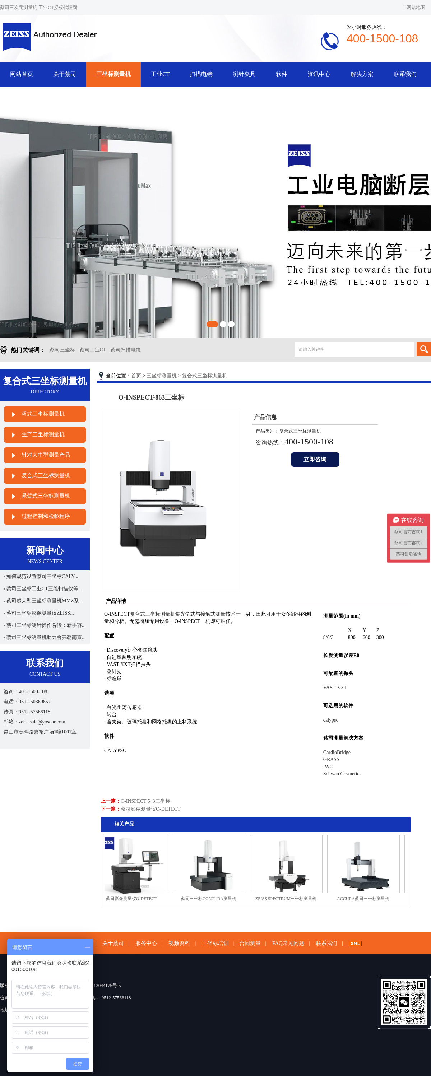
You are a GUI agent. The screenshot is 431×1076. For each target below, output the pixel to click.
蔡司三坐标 (62, 350)
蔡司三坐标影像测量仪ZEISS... (40, 613)
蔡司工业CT (93, 350)
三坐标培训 (215, 943)
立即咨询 (314, 459)
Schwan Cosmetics (342, 774)
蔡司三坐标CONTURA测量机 (211, 898)
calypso (331, 720)
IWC (328, 766)
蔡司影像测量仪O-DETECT (150, 809)
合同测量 (250, 943)
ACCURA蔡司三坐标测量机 (365, 898)
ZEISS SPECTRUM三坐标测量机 (288, 898)
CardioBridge (337, 752)
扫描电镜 (201, 74)
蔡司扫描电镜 (126, 350)
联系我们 (405, 74)
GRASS (331, 759)
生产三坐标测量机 (43, 434)
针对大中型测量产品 (46, 455)
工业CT (160, 74)
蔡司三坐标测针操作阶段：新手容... (46, 625)
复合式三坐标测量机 (46, 475)
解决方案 (362, 74)
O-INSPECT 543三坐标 (145, 801)
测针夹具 (244, 74)
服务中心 (146, 943)
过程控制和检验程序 (46, 516)
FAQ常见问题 (288, 943)
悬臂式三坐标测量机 (46, 496)
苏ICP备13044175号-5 (99, 985)
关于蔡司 (64, 74)
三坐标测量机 (113, 74)
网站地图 (416, 7)
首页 (136, 375)
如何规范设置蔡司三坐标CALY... (42, 576)
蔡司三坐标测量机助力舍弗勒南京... (46, 637)
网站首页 (21, 74)
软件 (281, 74)
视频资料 (179, 943)
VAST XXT (335, 687)
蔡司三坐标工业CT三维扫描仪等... (44, 588)
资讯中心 (318, 74)
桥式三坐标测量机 (43, 414)
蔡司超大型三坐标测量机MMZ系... (44, 601)
